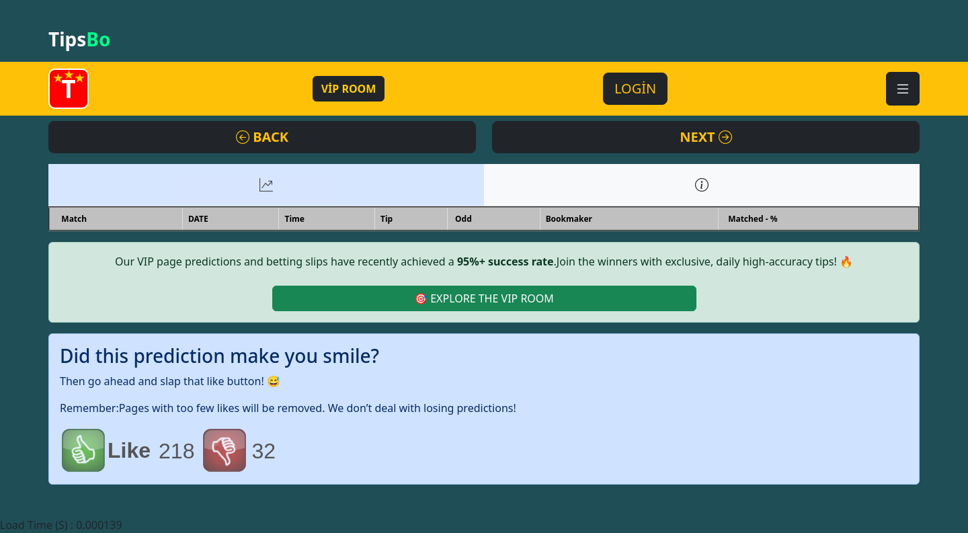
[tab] (266, 185)
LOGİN (635, 88)
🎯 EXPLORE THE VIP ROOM (484, 298)
